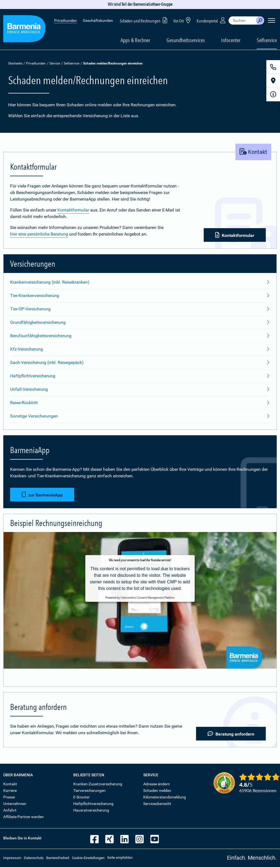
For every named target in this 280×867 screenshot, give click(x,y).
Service (54, 63)
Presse (9, 797)
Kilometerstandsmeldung (164, 797)
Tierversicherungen (89, 790)
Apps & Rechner (135, 40)
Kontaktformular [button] (234, 235)
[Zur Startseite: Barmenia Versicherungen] (24, 29)
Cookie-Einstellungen (88, 858)
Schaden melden (157, 790)
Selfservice (71, 63)
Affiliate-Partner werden (23, 817)
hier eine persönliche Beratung (39, 234)
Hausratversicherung (91, 810)
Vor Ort (182, 20)
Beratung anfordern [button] (231, 734)
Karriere (10, 790)
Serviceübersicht (157, 803)
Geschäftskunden (98, 20)
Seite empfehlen (120, 858)
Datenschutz (33, 858)
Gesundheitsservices (186, 40)
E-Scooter (81, 797)
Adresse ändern (156, 784)
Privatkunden (65, 20)
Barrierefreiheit (57, 858)
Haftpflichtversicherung (93, 803)
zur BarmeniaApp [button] (42, 495)
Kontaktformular (73, 210)
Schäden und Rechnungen (144, 20)
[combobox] (242, 20)
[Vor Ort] (273, 80)
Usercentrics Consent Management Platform (147, 597)
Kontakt (10, 784)
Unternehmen (14, 803)
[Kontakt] (273, 67)
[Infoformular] (273, 94)
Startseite (15, 63)
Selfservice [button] (267, 40)
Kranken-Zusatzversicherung (97, 784)
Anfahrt (9, 810)
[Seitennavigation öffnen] (271, 20)
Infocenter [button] (230, 40)
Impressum (12, 858)
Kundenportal (212, 20)
